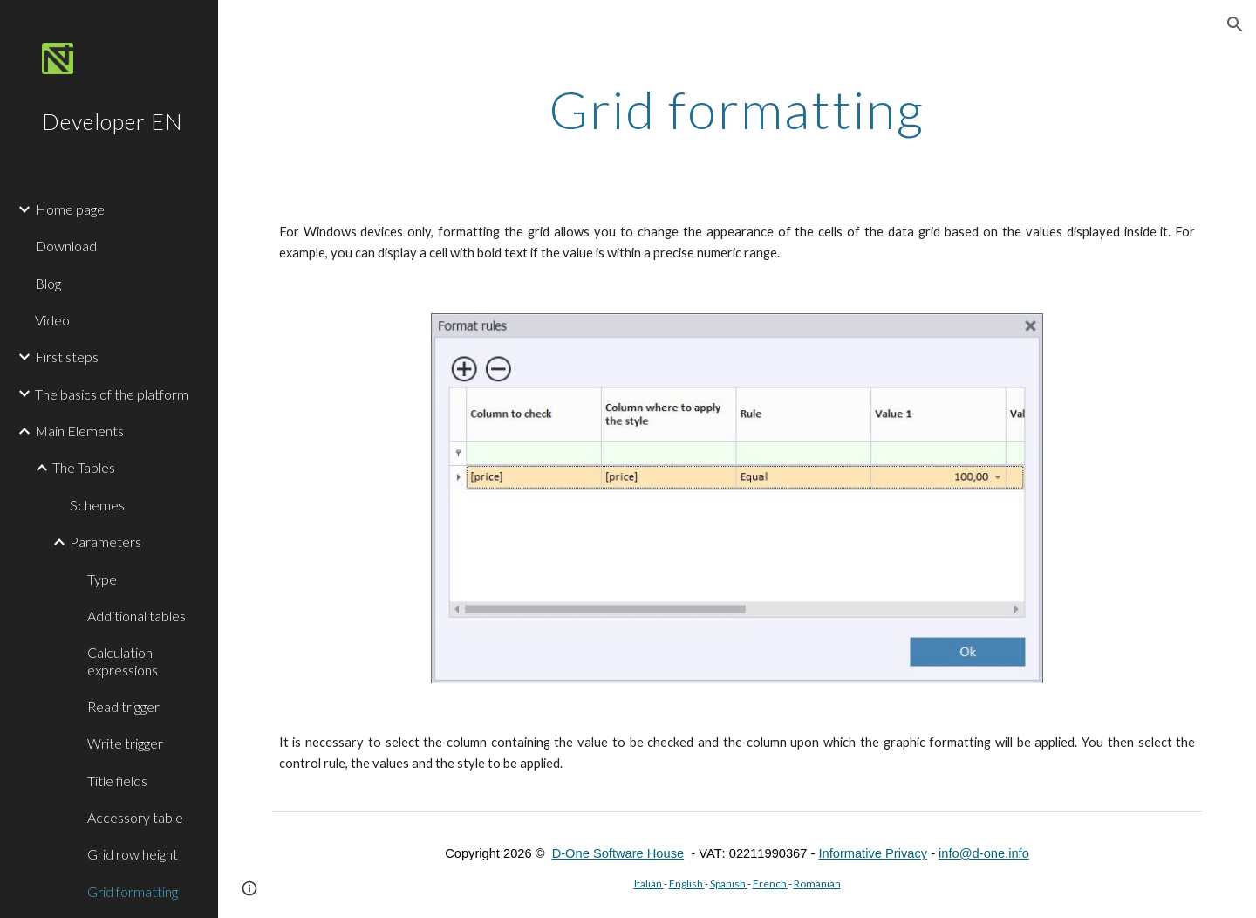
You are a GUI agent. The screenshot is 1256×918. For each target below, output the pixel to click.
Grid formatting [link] (132, 891)
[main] (737, 109)
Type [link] (102, 579)
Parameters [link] (105, 541)
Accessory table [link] (135, 817)
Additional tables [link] (136, 615)
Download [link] (66, 245)
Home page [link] (70, 209)
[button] (1235, 24)
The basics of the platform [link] (111, 394)
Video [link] (52, 320)
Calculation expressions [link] (122, 660)
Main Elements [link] (79, 430)
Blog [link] (48, 283)
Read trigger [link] (123, 706)
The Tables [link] (83, 467)
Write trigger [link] (125, 743)
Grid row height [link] (132, 854)
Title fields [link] (117, 780)
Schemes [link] (97, 505)
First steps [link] (67, 356)
